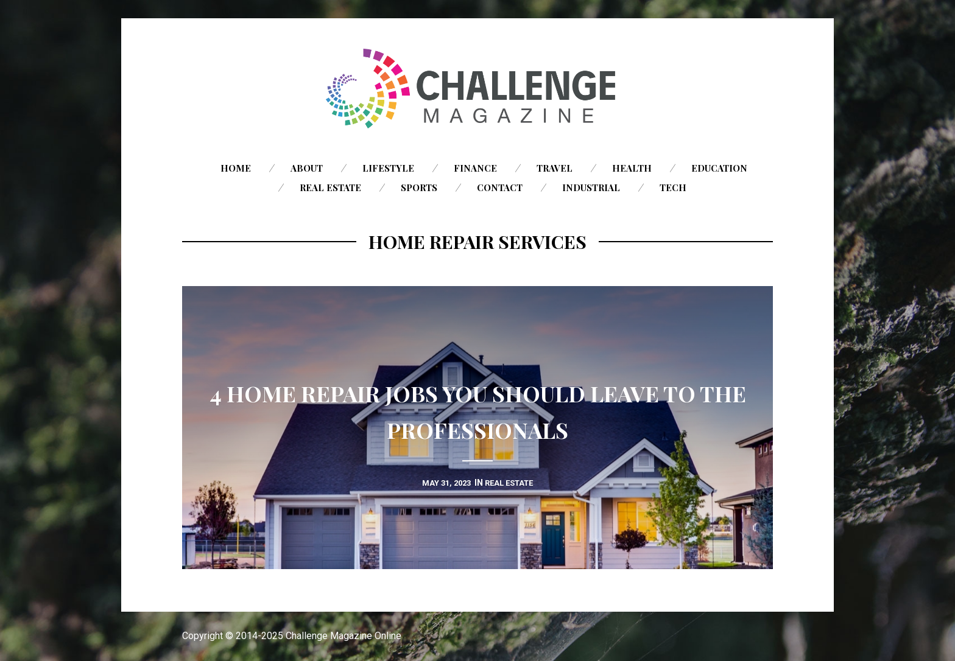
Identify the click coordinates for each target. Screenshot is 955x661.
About (307, 168)
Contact (500, 187)
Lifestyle (388, 168)
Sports (419, 187)
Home (235, 168)
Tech (673, 187)
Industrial (591, 187)
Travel (555, 168)
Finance (475, 168)
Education (719, 168)
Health (632, 168)
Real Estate (330, 187)
